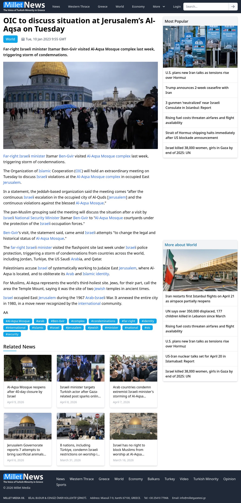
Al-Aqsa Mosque (101, 156)
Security (37, 217)
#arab (40, 321)
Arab (75, 258)
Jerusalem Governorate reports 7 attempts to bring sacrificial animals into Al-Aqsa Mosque (25, 449)
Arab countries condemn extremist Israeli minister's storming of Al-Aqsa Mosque (133, 391)
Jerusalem (12, 182)
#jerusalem (73, 328)
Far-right (10, 156)
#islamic (37, 328)
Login (177, 6)
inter (82, 303)
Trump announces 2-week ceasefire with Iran (196, 90)
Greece (103, 6)
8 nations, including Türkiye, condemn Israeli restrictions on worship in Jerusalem (79, 449)
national (93, 303)
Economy (138, 6)
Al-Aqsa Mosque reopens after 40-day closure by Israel (26, 391)
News (56, 6)
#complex (78, 321)
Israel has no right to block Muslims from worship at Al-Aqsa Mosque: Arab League (130, 449)
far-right (18, 247)
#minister (111, 328)
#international (15, 328)
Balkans (154, 479)
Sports (61, 484)
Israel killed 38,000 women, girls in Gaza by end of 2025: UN (199, 150)
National (22, 217)
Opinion (229, 479)
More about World (181, 244)
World (120, 6)
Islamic (45, 170)
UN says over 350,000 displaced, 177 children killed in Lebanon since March (195, 313)
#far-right (128, 321)
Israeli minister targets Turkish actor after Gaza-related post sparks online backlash (80, 391)
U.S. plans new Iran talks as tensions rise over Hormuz (197, 75)
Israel (24, 156)
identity (102, 273)
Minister (52, 217)
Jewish (99, 288)
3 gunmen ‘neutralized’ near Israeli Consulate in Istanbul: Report (192, 105)
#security (12, 334)
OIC (78, 170)
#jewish (93, 328)
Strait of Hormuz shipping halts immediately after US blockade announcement (200, 135)
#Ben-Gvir (58, 321)
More (159, 7)
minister (38, 156)
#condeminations (103, 321)
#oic (147, 328)
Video (184, 479)
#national (131, 328)
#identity (148, 321)
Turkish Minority (205, 479)
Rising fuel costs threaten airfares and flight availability (199, 120)
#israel (54, 328)
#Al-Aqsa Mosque (18, 321)
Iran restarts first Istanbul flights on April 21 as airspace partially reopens (199, 298)
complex (123, 156)
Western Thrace (79, 6)
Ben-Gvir (66, 156)
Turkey (170, 479)
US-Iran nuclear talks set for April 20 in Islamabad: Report (195, 358)
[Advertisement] (200, 198)
